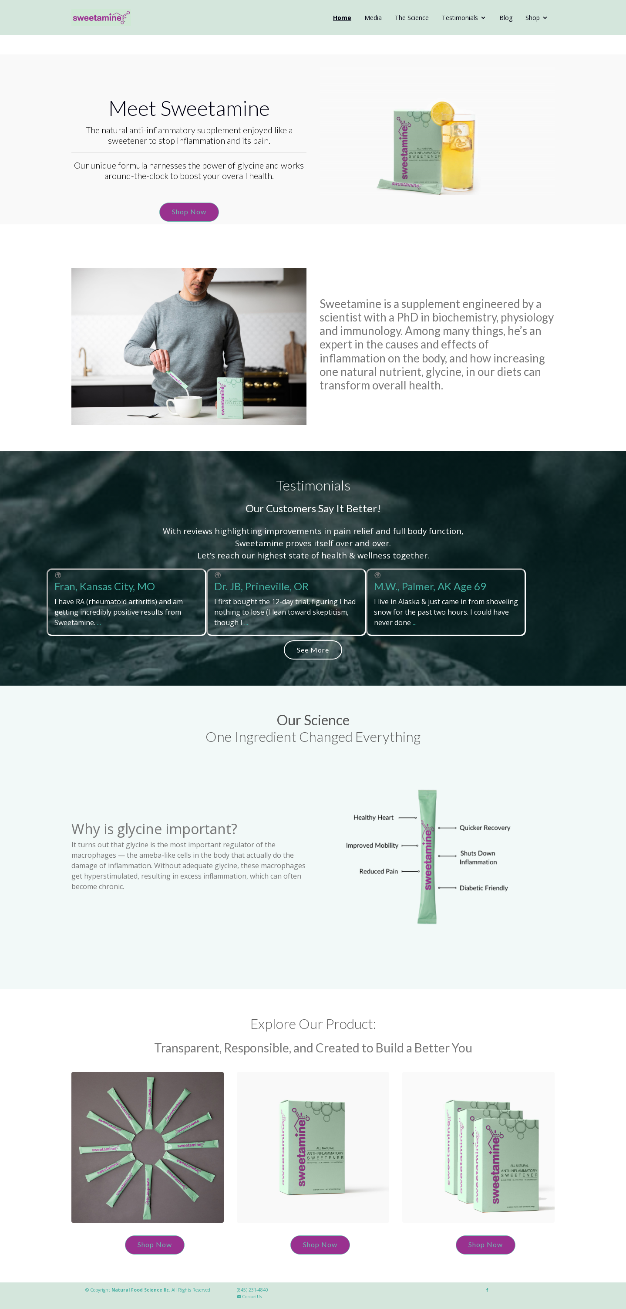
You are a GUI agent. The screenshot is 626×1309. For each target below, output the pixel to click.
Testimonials (460, 18)
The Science (412, 18)
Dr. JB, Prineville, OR (261, 586)
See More (313, 650)
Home (342, 18)
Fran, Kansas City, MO (104, 586)
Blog (505, 18)
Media (373, 18)
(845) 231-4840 (252, 1290)
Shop (532, 18)
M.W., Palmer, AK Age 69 (430, 586)
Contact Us (251, 1296)
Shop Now (189, 211)
